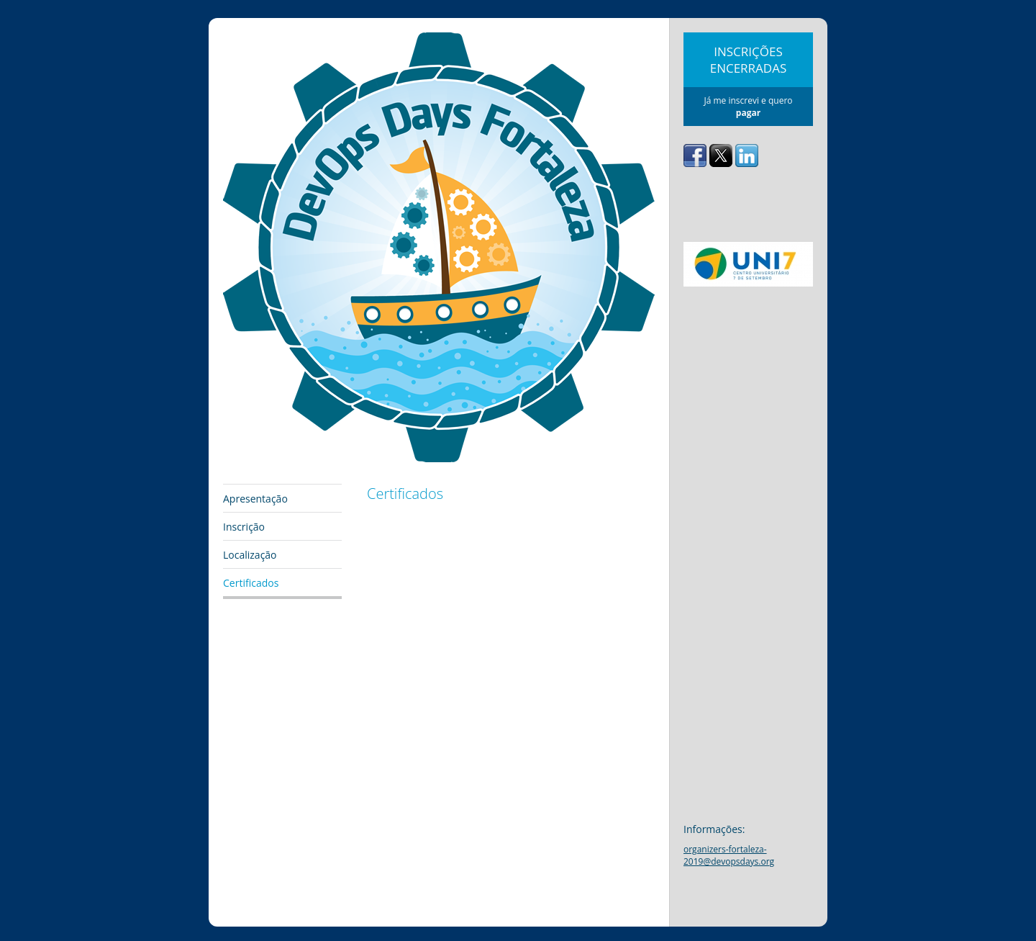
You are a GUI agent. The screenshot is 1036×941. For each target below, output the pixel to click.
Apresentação (255, 498)
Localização (250, 555)
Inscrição (244, 526)
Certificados (250, 583)
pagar (748, 113)
